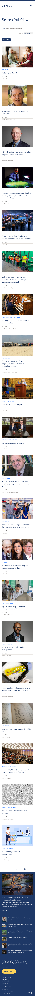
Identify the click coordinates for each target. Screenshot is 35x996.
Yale (30, 993)
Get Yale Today (9, 971)
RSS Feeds (4, 979)
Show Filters (6, 39)
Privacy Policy (5, 989)
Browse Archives (6, 977)
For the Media (5, 981)
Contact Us (5, 983)
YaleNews (7, 6)
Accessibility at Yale (6, 987)
